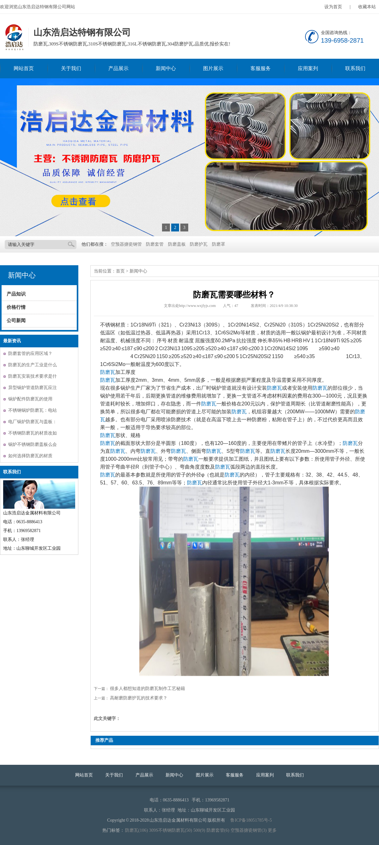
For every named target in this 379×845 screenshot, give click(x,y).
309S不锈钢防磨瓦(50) (170, 830)
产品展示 (118, 68)
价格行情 (16, 307)
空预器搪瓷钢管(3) (249, 830)
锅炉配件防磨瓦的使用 (30, 399)
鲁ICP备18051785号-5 (251, 820)
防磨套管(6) (218, 830)
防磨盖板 (177, 244)
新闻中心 (166, 68)
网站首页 (24, 68)
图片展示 (213, 68)
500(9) (199, 830)
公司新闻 (16, 320)
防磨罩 (218, 244)
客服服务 (260, 68)
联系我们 (355, 68)
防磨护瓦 (199, 244)
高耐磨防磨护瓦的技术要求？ (138, 698)
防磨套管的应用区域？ (30, 353)
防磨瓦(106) (136, 830)
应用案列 (308, 68)
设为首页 (333, 6)
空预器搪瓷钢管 (126, 244)
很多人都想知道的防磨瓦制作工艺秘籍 (147, 688)
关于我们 (71, 68)
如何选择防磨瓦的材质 (30, 455)
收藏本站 (367, 6)
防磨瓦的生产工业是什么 (32, 365)
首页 (120, 271)
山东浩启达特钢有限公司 (13, 37)
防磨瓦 (107, 372)
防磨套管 (155, 244)
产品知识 (16, 294)
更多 (272, 830)
